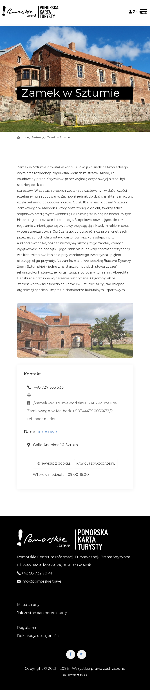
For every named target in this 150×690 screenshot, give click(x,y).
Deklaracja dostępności (38, 636)
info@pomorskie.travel (40, 581)
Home (25, 137)
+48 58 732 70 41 (34, 573)
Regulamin (27, 627)
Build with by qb (75, 674)
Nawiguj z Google (54, 465)
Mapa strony (28, 605)
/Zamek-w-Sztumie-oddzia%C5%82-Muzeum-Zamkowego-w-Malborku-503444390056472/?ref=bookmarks (72, 413)
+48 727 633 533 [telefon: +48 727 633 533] (45, 389)
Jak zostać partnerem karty (42, 613)
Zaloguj (138, 12)
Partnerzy (38, 137)
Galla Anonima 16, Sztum (52, 447)
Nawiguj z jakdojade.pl (95, 465)
